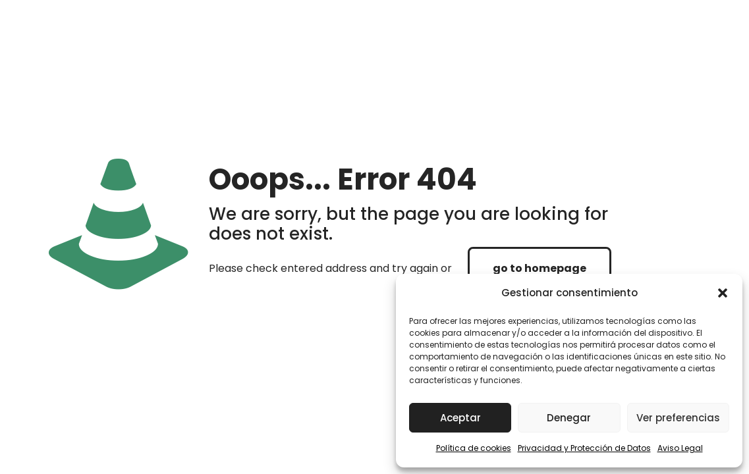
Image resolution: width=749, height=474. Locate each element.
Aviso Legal (680, 448)
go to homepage (539, 268)
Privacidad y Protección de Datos (584, 448)
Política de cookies (473, 448)
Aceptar (460, 418)
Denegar (569, 418)
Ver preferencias (678, 418)
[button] (722, 293)
